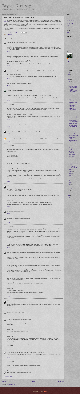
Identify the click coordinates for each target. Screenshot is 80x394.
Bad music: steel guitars (73, 143)
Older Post (61, 381)
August (70, 175)
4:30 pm (8, 325)
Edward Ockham (10, 88)
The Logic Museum (70, 23)
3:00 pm (8, 284)
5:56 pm (8, 366)
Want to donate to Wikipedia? (72, 100)
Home (33, 381)
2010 (69, 190)
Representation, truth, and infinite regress (73, 126)
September (71, 173)
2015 (69, 76)
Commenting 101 (72, 133)
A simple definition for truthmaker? (73, 97)
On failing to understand (73, 135)
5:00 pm (8, 119)
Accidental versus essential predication (73, 167)
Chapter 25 (6, 21)
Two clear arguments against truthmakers (73, 145)
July (70, 177)
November (71, 84)
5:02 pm (8, 126)
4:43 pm (8, 100)
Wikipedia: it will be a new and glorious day (73, 121)
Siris (67, 18)
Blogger (45, 391)
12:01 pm (8, 157)
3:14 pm (8, 296)
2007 (69, 195)
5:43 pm (8, 346)
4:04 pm (8, 65)
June (70, 178)
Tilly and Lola (69, 26)
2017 (69, 72)
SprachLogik (69, 21)
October (70, 171)
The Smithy (69, 25)
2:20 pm (8, 260)
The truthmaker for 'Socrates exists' (72, 109)
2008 (69, 193)
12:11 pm (8, 181)
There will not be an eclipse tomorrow (72, 131)
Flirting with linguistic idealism (72, 161)
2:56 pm (8, 273)
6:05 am (8, 141)
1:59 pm (8, 247)
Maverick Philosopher (71, 16)
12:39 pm (8, 206)
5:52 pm (8, 357)
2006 (69, 197)
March (70, 184)
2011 (69, 81)
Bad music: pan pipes (73, 123)
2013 (69, 77)
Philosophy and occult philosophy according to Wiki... (73, 117)
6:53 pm (8, 373)
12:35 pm (8, 196)
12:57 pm (8, 213)
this (15, 98)
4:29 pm (8, 85)
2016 (69, 74)
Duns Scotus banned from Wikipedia (73, 112)
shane (8, 137)
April (70, 182)
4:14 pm (8, 307)
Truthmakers (71, 169)
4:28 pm (8, 314)
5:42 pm (8, 332)
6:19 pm (8, 133)
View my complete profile (68, 65)
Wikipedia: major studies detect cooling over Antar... (73, 94)
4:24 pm (8, 78)
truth (11, 34)
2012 (69, 79)
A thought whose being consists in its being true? (73, 148)
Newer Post (5, 381)
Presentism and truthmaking (71, 106)
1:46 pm (8, 239)
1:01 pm (8, 222)
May (70, 180)
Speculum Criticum (70, 20)
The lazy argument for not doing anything (73, 87)
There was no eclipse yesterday (73, 129)
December (71, 83)
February (70, 186)
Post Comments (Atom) (11, 384)
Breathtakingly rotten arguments (72, 114)
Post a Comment (8, 376)
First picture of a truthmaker (72, 152)
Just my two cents (72, 156)
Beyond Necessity (16, 5)
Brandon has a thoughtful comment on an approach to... (73, 90)
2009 (69, 192)
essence (8, 34)
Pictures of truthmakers (73, 154)
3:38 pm (8, 51)
